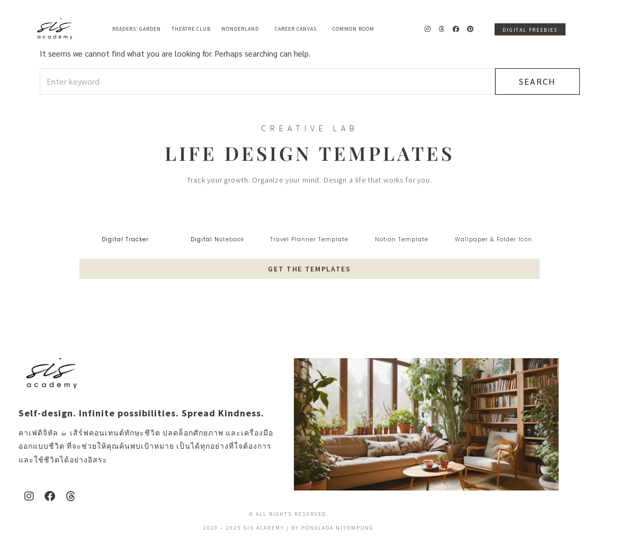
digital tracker (125, 239)
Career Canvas (298, 29)
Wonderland (242, 29)
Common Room (353, 28)
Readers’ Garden (136, 28)
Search (537, 81)
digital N (205, 239)
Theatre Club (191, 28)
